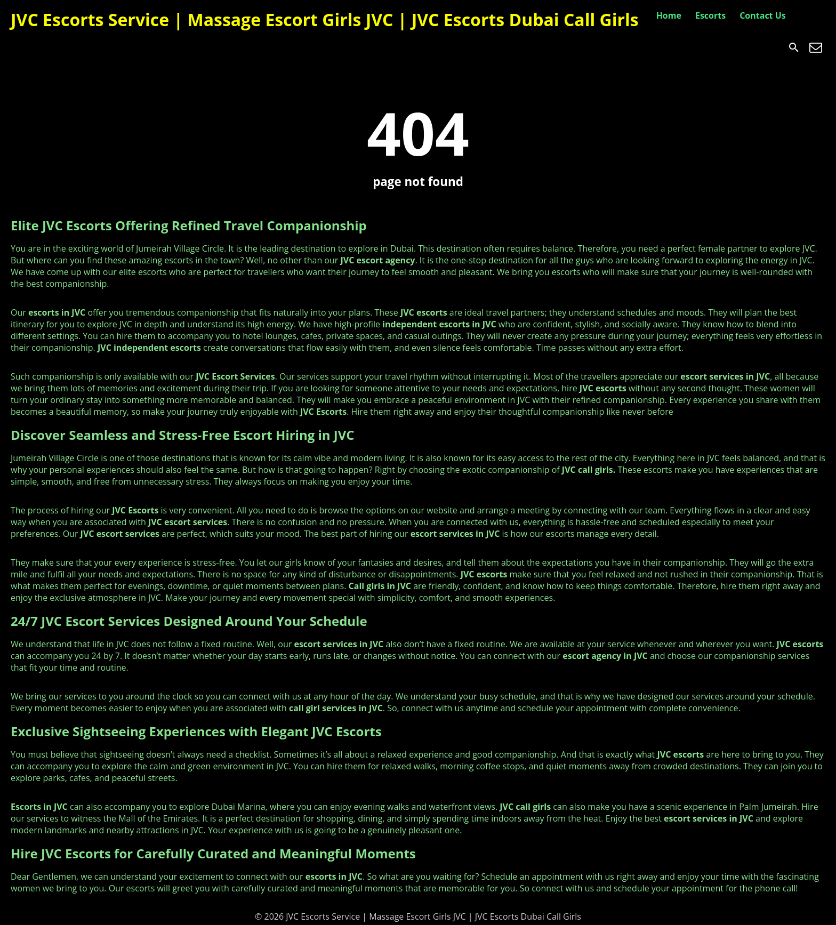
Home (668, 15)
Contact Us (762, 15)
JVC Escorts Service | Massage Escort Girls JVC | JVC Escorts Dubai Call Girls (325, 19)
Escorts (710, 15)
